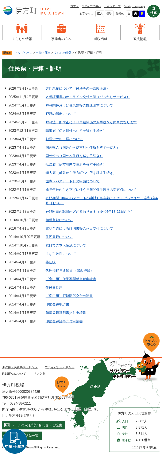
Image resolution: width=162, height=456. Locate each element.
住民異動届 (54, 287)
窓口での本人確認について (66, 245)
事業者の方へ (61, 39)
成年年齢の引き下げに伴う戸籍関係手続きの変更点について (91, 189)
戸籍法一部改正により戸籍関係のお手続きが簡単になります (91, 122)
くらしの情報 (22, 39)
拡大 (100, 13)
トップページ (23, 52)
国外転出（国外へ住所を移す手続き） (74, 156)
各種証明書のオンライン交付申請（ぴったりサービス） (88, 97)
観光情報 (140, 39)
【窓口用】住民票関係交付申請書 (71, 279)
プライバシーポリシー (59, 367)
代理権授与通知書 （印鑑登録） (70, 270)
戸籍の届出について (61, 114)
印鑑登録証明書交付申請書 (66, 313)
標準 (109, 13)
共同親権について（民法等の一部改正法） (78, 88)
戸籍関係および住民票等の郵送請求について (79, 105)
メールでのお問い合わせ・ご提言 (37, 425)
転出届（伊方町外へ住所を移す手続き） (76, 130)
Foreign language (134, 6)
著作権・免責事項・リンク (20, 367)
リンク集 (39, 373)
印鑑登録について (59, 220)
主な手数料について (61, 254)
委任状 (51, 262)
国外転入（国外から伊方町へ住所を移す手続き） (83, 147)
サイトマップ (112, 6)
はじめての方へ (91, 6)
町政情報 (100, 39)
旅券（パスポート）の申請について (73, 181)
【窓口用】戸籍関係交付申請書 (69, 296)
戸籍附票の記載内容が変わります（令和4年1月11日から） (90, 211)
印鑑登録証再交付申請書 (64, 321)
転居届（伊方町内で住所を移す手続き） (76, 164)
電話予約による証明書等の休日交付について (79, 228)
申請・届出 (43, 52)
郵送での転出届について (64, 139)
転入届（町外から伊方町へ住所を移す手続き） (81, 173)
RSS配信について (14, 373)
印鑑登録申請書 (57, 304)
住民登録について (59, 237)
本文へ (74, 6)
